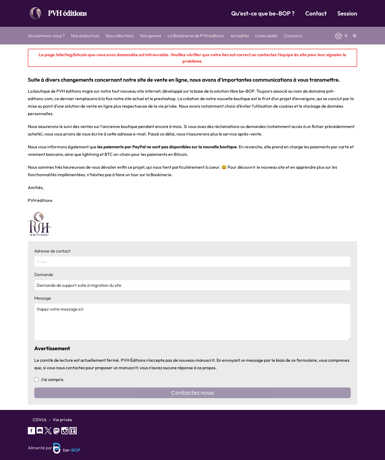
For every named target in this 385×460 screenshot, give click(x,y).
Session (347, 13)
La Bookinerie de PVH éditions (196, 35)
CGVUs (40, 419)
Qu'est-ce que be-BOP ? (263, 13)
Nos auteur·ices (85, 35)
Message (192, 317)
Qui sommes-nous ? (46, 35)
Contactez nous (192, 393)
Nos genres (150, 35)
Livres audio (266, 35)
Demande (192, 281)
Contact (316, 13)
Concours (293, 35)
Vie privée (62, 419)
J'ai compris (48, 379)
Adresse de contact (192, 257)
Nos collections (120, 35)
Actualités (239, 35)
